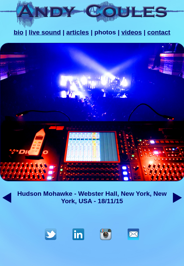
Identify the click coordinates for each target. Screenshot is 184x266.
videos (131, 32)
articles (77, 32)
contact (158, 32)
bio (18, 32)
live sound (45, 32)
